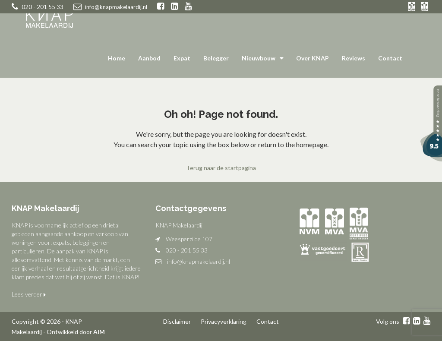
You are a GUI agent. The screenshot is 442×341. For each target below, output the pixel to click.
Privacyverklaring (223, 321)
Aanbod (149, 58)
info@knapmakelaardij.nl (198, 261)
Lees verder (29, 293)
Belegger (216, 58)
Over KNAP (312, 58)
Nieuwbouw (258, 58)
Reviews (353, 58)
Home (116, 58)
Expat (182, 58)
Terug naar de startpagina (221, 167)
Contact (390, 58)
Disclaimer (177, 321)
